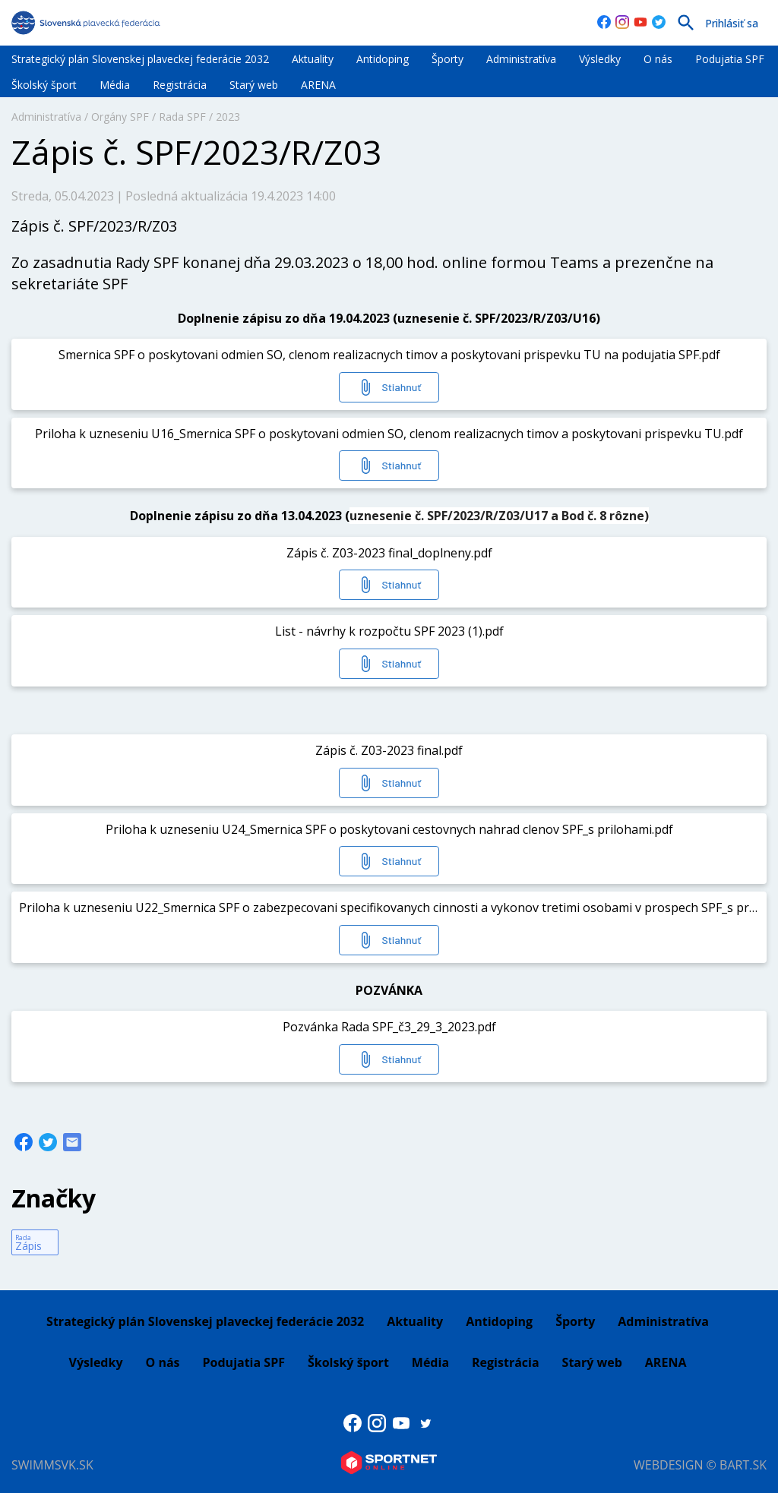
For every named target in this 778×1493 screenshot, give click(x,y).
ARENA (318, 84)
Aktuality (313, 59)
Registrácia (180, 84)
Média (115, 84)
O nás (658, 59)
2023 (228, 116)
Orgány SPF (120, 116)
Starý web (253, 84)
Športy (447, 59)
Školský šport (44, 84)
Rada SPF (182, 116)
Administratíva (521, 59)
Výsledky (600, 59)
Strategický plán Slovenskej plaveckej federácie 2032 (140, 59)
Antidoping (382, 59)
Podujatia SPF (729, 59)
